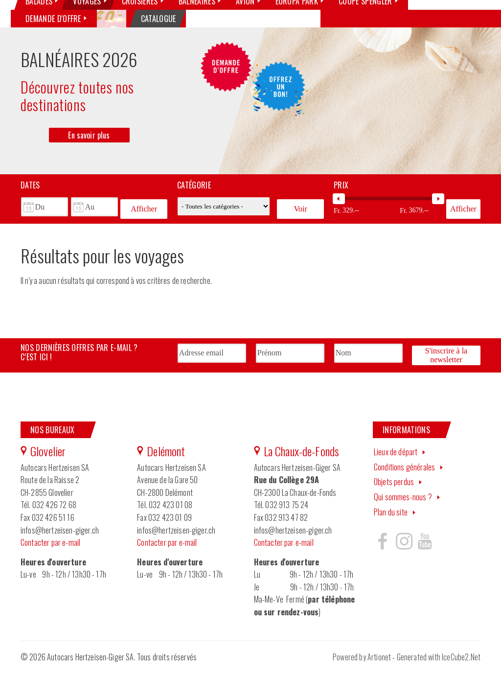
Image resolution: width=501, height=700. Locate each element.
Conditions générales (404, 497)
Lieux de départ (395, 482)
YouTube (471, 26)
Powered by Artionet (362, 687)
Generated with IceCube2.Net (438, 687)
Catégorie (194, 221)
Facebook (434, 26)
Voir (300, 242)
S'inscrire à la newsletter (446, 387)
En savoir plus (89, 171)
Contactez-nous (377, 26)
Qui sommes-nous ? (314, 26)
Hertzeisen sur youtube (424, 571)
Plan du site (391, 542)
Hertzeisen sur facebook (382, 571)
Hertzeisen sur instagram (403, 571)
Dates (30, 221)
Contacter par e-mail (50, 572)
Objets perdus (394, 511)
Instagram (452, 26)
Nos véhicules (253, 26)
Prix (341, 221)
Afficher (144, 242)
